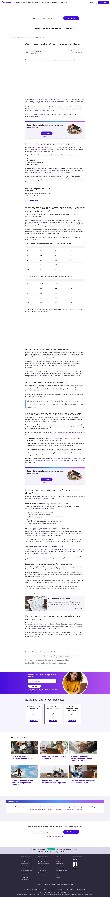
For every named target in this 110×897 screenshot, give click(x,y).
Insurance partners (60, 872)
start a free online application (43, 114)
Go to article (79, 615)
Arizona (49, 395)
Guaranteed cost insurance (59, 605)
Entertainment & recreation (73, 816)
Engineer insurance (25, 883)
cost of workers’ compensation (54, 101)
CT (27, 295)
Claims (57, 881)
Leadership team (59, 865)
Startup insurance (42, 881)
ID (27, 262)
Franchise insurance (42, 865)
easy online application (46, 639)
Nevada (55, 395)
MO (28, 309)
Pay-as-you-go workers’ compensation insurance (40, 538)
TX (56, 266)
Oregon (63, 395)
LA (27, 304)
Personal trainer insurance (26, 886)
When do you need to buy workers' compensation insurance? (22, 789)
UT (56, 271)
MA (28, 271)
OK (56, 304)
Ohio (66, 178)
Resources (54, 2)
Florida (73, 401)
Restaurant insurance (25, 881)
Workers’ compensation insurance (36, 99)
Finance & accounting (55, 816)
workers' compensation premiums (68, 439)
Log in (91, 2)
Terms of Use (31, 697)
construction (74, 378)
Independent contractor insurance (45, 872)
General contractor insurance (27, 865)
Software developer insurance (27, 874)
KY (27, 266)
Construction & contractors (36, 816)
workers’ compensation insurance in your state (63, 465)
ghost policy (33, 557)
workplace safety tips (36, 513)
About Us (62, 2)
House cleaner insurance (26, 877)
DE (27, 257)
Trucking (92, 813)
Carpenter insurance (25, 867)
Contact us (58, 883)
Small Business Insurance (19, 2)
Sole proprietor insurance (43, 879)
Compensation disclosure (61, 877)
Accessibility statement (62, 891)
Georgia (81, 401)
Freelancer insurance (42, 867)
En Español (70, 891)
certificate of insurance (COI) (41, 559)
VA (56, 276)
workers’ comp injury (54, 573)
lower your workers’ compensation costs (41, 505)
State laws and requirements (48, 813)
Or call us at (55, 23)
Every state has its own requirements (37, 147)
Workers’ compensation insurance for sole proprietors (54, 788)
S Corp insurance (42, 877)
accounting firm (44, 381)
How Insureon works (60, 874)
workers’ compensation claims (36, 452)
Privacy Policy (39, 697)
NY (56, 262)
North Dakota (53, 178)
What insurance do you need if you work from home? (54, 764)
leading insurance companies (38, 228)
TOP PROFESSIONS (25, 863)
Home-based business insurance (45, 870)
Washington (76, 178)
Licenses (53, 891)
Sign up (34, 693)
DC (27, 299)
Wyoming (62, 178)
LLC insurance (41, 874)
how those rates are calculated (35, 109)
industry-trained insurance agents (36, 631)
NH (56, 295)
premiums (37, 151)
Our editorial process (60, 879)
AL (27, 290)
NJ (55, 257)
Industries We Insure (33, 2)
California (28, 393)
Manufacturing (65, 813)
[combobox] (32, 18)
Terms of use (47, 891)
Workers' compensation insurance (33, 37)
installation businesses (32, 232)
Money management (79, 813)
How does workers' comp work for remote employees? (83, 788)
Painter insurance (24, 870)
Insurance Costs (45, 2)
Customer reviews (60, 870)
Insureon (30, 896)
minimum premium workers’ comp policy (70, 556)
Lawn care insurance (25, 879)
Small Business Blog (18, 37)
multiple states (59, 445)
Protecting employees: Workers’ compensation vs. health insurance (81, 765)
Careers (57, 867)
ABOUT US (58, 863)
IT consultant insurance (26, 872)
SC (55, 309)
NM (56, 299)
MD (28, 276)
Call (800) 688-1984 (43, 858)
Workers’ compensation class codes (72, 457)
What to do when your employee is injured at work (23, 764)
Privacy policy (40, 891)
